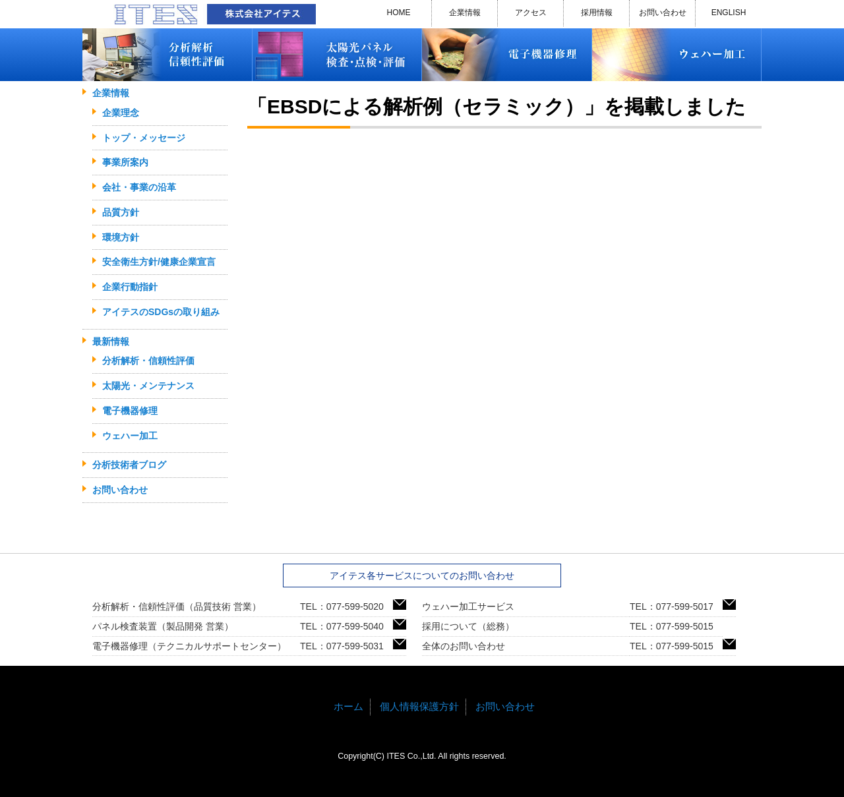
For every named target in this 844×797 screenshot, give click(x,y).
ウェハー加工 (130, 435)
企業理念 (120, 112)
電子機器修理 (130, 410)
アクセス (531, 12)
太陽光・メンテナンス (148, 385)
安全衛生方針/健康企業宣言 (159, 261)
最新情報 (110, 341)
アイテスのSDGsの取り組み (161, 312)
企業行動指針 (130, 286)
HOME (399, 12)
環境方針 (120, 237)
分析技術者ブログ (129, 464)
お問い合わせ (662, 12)
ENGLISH (728, 12)
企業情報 (465, 12)
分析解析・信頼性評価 (148, 360)
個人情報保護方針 (419, 706)
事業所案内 (125, 162)
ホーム (348, 706)
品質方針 (120, 212)
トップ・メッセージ (143, 138)
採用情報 (597, 12)
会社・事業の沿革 (139, 187)
